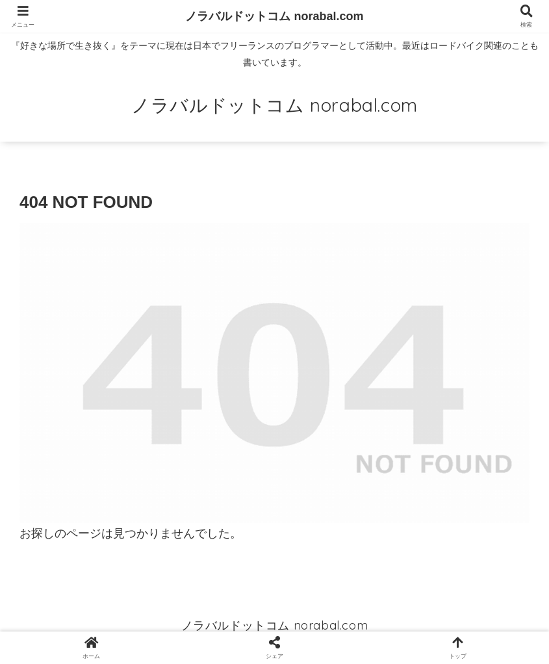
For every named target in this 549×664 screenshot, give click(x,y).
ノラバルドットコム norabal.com (274, 16)
